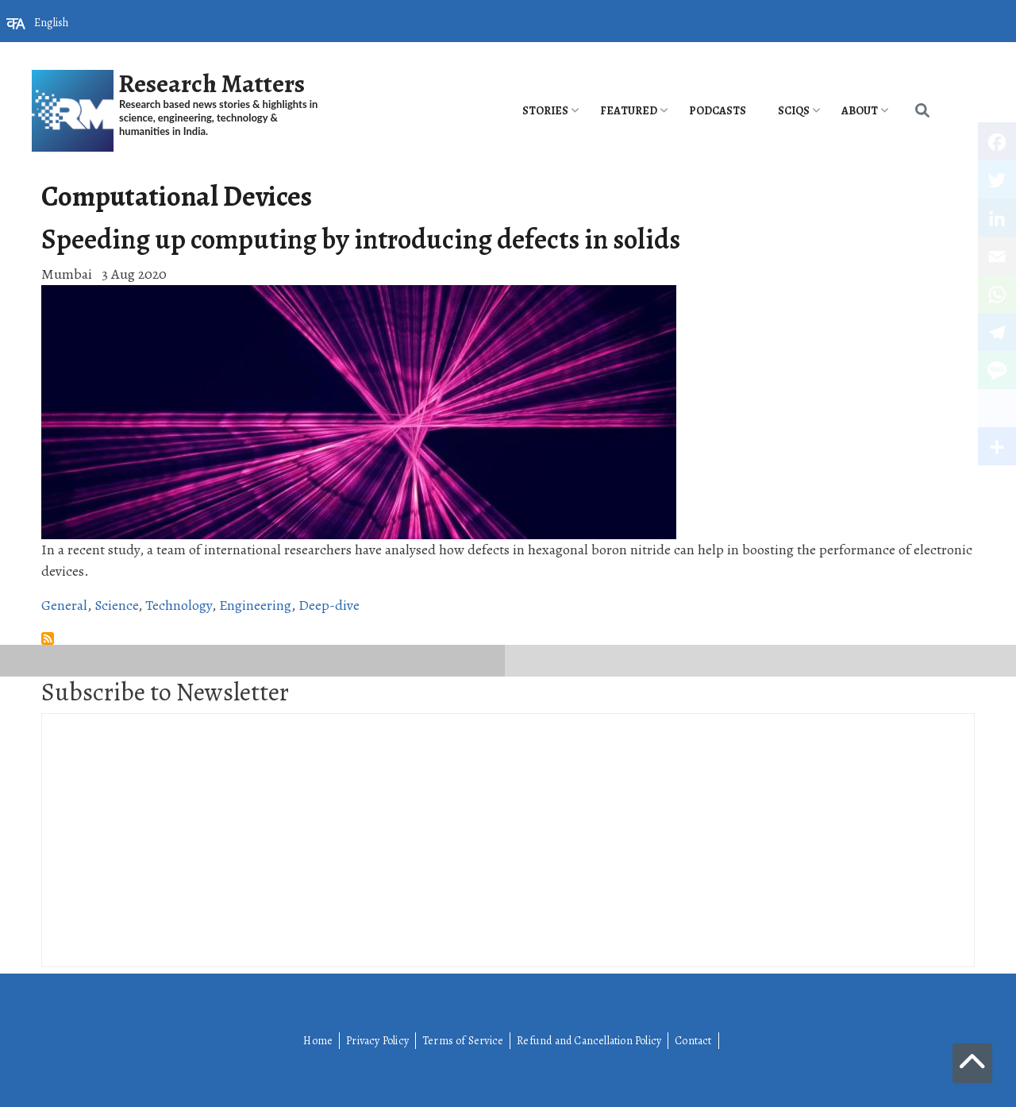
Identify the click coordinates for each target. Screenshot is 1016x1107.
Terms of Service (462, 1040)
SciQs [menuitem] (794, 110)
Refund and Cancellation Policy (589, 1040)
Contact (693, 1040)
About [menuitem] (859, 110)
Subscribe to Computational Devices (47, 638)
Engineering (255, 605)
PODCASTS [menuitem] (717, 110)
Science (116, 605)
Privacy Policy (377, 1040)
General (64, 605)
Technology (178, 605)
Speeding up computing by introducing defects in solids (360, 239)
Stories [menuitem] (545, 110)
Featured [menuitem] (628, 110)
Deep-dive (329, 605)
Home (318, 1040)
